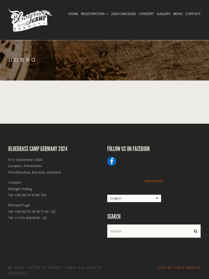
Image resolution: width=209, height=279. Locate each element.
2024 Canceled (123, 13)
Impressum (154, 180)
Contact (193, 13)
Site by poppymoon (179, 267)
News (178, 13)
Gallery (164, 13)
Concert (146, 13)
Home (73, 13)
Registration (92, 13)
